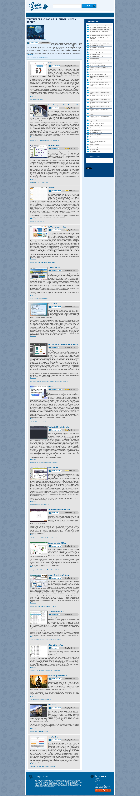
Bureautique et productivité (35, 381)
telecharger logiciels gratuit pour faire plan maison (100, 100)
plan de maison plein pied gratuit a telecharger (98, 142)
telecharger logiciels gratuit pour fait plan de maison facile (99, 117)
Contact (97, 778)
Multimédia (32, 140)
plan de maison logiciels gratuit (97, 90)
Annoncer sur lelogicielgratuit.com (102, 786)
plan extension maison (95, 139)
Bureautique (43, 570)
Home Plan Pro (53, 468)
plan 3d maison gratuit (95, 49)
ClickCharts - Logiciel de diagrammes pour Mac (63, 344)
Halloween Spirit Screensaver (57, 676)
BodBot (50, 63)
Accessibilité (36, 298)
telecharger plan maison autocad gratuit (99, 61)
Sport (37, 99)
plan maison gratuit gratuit (96, 63)
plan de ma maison (94, 144)
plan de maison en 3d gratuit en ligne (98, 74)
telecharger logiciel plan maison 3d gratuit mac (100, 120)
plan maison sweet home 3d (96, 72)
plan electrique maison (95, 130)
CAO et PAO (37, 140)
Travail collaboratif (45, 381)
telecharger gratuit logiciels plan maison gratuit (99, 107)
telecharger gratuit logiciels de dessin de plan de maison (99, 96)
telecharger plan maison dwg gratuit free (99, 43)
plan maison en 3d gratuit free (97, 47)
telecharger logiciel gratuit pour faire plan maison (99, 85)
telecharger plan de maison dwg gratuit (99, 67)
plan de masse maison (95, 134)
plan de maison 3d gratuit (96, 80)
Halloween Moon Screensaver (36, 40)
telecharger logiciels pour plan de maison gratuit (99, 93)
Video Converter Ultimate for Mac (59, 510)
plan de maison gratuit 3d (96, 125)
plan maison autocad (95, 128)
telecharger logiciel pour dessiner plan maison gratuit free (99, 32)
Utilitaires (31, 298)
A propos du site (98, 784)
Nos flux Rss (98, 782)
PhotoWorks (52, 705)
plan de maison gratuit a (95, 69)
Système (36, 339)
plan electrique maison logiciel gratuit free (100, 27)
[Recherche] (67, 6)
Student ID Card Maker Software (58, 575)
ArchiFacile (51, 188)
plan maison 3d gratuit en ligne (97, 56)
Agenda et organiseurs (45, 639)
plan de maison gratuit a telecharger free (99, 25)
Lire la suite (30, 54)
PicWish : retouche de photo (57, 227)
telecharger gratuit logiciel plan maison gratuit (99, 77)
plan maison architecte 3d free (97, 45)
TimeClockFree (53, 737)
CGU (96, 781)
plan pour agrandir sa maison (97, 123)
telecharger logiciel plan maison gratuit (99, 82)
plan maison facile (94, 136)
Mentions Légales (99, 780)
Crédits (96, 779)
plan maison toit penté (95, 151)
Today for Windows (54, 267)
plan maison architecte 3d (96, 132)
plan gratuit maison (94, 58)
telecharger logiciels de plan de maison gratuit (99, 110)
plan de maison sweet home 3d (97, 65)
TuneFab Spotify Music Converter (58, 427)
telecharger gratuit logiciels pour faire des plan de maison (99, 103)
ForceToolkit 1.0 (53, 304)
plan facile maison (94, 149)
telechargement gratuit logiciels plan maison (98, 113)
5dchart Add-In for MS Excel (57, 543)
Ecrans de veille (29, 57)
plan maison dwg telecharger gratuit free (99, 29)
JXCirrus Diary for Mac (55, 645)
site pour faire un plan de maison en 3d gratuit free (99, 38)
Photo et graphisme (39, 262)
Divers (34, 57)
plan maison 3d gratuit (95, 147)
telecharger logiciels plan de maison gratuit (100, 87)
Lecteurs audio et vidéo (39, 462)
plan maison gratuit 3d (95, 54)
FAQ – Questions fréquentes (101, 785)
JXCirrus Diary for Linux (56, 611)
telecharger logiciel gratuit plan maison (99, 52)
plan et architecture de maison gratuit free (100, 35)
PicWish (50, 386)
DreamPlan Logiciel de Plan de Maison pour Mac (63, 105)
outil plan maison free (95, 41)
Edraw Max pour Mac (55, 145)
